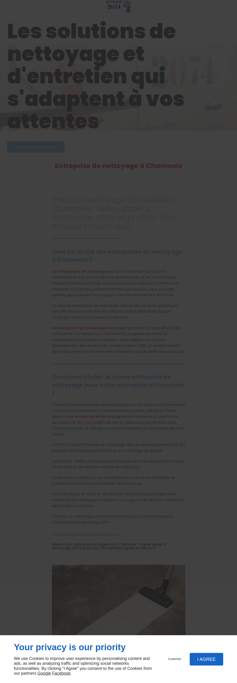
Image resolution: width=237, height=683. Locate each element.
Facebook (61, 673)
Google (44, 673)
